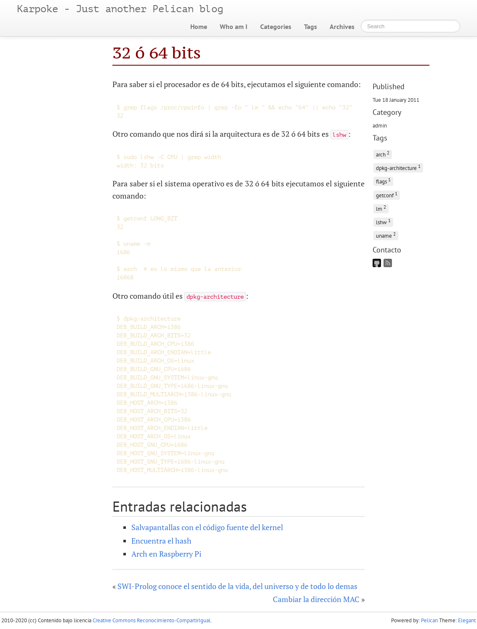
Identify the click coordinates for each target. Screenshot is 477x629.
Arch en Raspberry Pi (166, 554)
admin (380, 125)
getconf (386, 195)
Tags (310, 26)
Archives (342, 26)
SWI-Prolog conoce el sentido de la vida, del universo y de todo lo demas (237, 586)
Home (198, 26)
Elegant (467, 620)
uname (386, 235)
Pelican (429, 620)
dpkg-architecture (398, 167)
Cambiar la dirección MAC (316, 599)
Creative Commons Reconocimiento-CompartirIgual (152, 620)
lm (381, 208)
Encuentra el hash (161, 541)
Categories (275, 26)
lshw (383, 222)
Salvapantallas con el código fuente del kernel (207, 527)
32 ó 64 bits (156, 52)
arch (382, 154)
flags (383, 181)
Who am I (234, 26)
